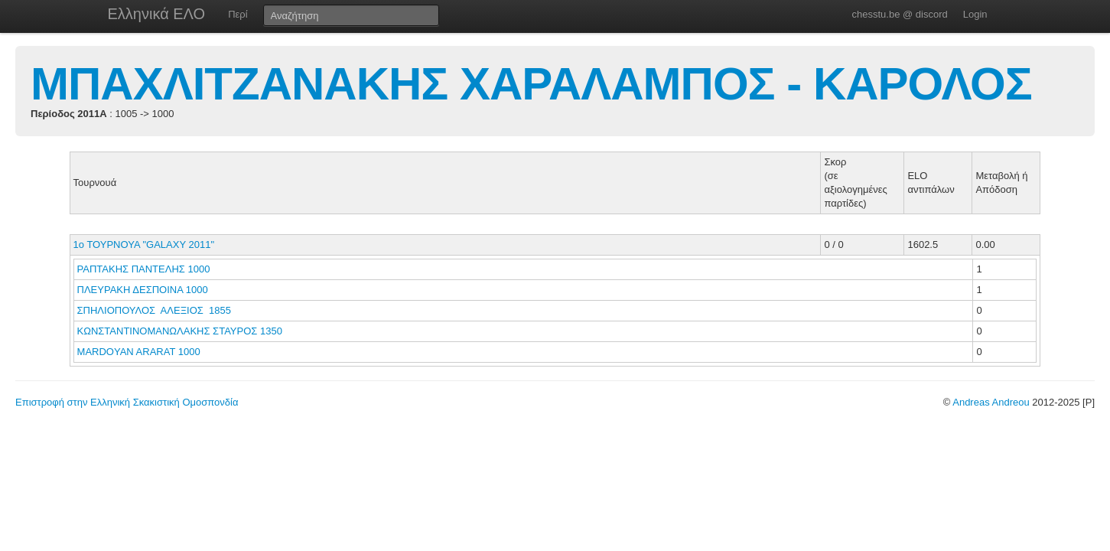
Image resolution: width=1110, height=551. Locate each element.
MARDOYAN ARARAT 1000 (138, 351)
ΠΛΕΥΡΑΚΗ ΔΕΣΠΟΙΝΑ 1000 (142, 289)
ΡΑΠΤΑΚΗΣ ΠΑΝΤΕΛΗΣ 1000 (143, 269)
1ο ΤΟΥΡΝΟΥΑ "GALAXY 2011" (143, 244)
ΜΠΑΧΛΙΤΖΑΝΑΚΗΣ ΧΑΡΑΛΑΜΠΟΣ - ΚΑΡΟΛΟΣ (531, 83)
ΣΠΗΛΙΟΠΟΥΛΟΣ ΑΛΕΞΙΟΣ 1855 (154, 310)
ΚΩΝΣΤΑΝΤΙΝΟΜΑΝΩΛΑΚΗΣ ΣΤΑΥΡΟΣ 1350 (179, 331)
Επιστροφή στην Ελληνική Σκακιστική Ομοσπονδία (126, 402)
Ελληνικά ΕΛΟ (157, 13)
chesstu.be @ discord (899, 14)
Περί (237, 14)
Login (975, 14)
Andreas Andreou (990, 402)
